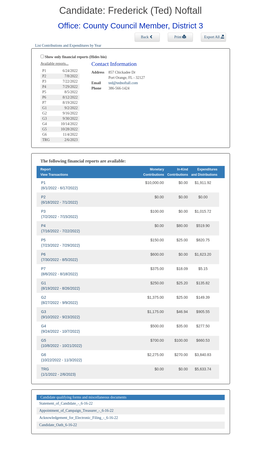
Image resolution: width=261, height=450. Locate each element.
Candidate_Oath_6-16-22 (58, 425)
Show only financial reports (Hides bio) (76, 57)
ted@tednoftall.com (123, 83)
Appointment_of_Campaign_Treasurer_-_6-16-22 (76, 411)
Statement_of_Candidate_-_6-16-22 (65, 403)
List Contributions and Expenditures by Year (68, 46)
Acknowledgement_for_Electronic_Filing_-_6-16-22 (78, 418)
